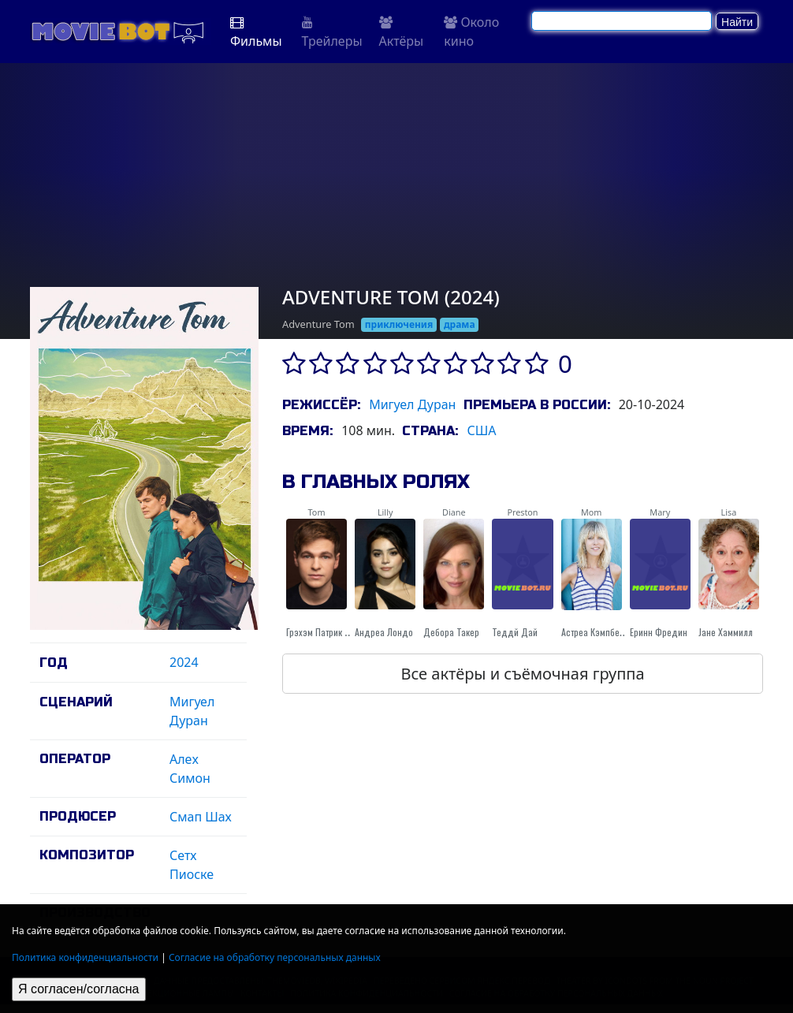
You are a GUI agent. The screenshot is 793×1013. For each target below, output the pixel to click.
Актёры (401, 33)
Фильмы (256, 33)
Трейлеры (332, 33)
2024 (184, 662)
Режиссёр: (321, 404)
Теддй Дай (515, 632)
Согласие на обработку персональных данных (275, 957)
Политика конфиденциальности (85, 957)
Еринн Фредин (658, 632)
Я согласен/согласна (79, 989)
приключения (399, 324)
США (481, 430)
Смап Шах (200, 816)
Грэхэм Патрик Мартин (329, 632)
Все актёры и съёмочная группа (522, 673)
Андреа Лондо (384, 632)
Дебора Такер (451, 632)
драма (459, 324)
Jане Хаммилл (725, 632)
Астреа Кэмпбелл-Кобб (606, 632)
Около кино (471, 31)
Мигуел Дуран (412, 404)
